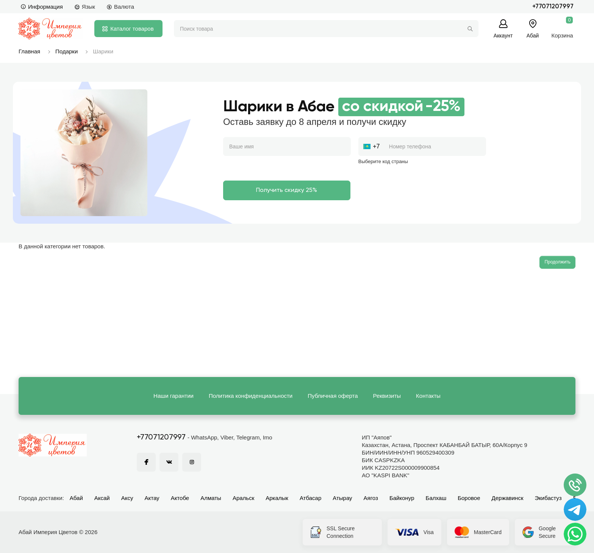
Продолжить (557, 262)
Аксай (102, 498)
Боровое (469, 498)
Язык (84, 6)
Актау (152, 498)
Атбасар (310, 498)
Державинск (508, 498)
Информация (41, 6)
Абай (76, 498)
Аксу (127, 498)
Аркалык (277, 498)
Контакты (428, 396)
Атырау (342, 498)
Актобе (180, 498)
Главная (29, 51)
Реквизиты (387, 396)
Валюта (120, 6)
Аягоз (371, 498)
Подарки (66, 51)
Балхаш (436, 498)
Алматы (210, 498)
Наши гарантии (173, 396)
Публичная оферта (333, 396)
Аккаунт (503, 35)
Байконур (401, 498)
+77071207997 (553, 6)
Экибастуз (548, 498)
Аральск (243, 498)
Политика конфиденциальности (250, 396)
